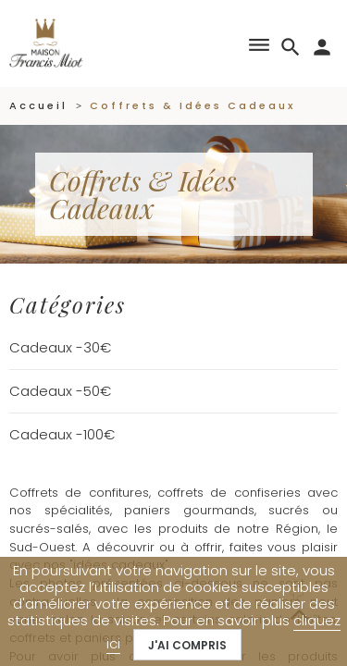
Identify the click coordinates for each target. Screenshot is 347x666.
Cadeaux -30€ (60, 347)
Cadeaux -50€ (60, 391)
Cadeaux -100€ (62, 434)
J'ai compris (187, 645)
